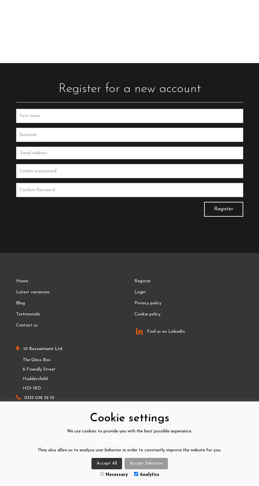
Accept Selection (146, 463)
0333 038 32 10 (39, 397)
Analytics (146, 474)
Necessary (114, 474)
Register (223, 209)
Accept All (107, 463)
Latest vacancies (33, 292)
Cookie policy (147, 314)
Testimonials (28, 314)
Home (22, 281)
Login (139, 292)
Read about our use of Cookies (129, 440)
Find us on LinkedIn (160, 332)
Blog (20, 303)
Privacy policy (148, 303)
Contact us (27, 325)
